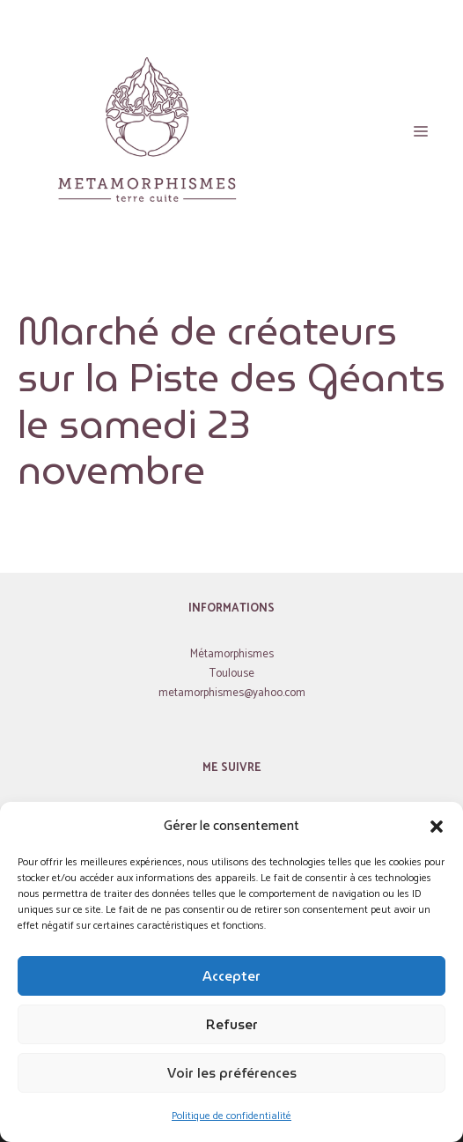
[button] (436, 826)
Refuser (232, 1024)
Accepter (231, 976)
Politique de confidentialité (231, 1116)
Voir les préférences (232, 1073)
